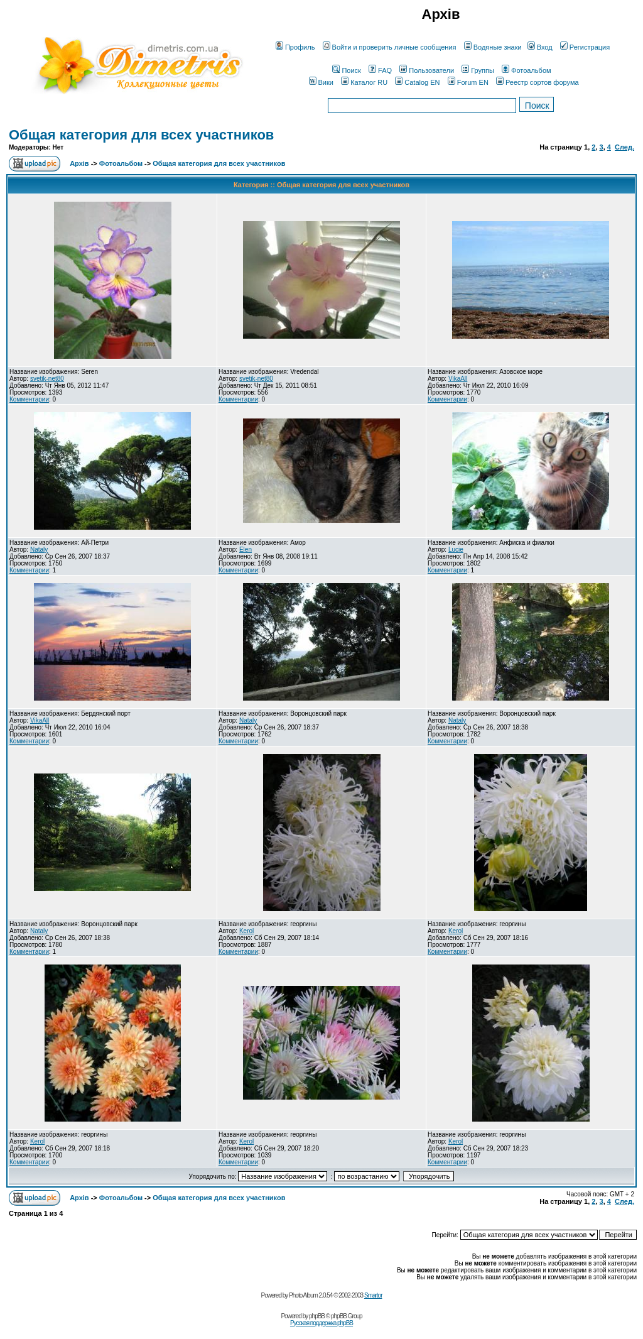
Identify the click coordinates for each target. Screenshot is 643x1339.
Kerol (246, 930)
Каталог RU (364, 82)
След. (624, 147)
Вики (321, 82)
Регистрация (585, 47)
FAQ (380, 70)
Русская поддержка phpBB (321, 1323)
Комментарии (29, 399)
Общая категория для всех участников (141, 135)
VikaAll (457, 378)
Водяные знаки (493, 47)
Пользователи (426, 70)
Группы (478, 70)
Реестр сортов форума (537, 82)
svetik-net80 (47, 378)
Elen (245, 549)
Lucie (455, 549)
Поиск (346, 70)
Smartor (373, 1295)
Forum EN (468, 82)
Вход (540, 47)
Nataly (39, 549)
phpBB (317, 1316)
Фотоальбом (526, 70)
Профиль (295, 47)
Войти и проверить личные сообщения (390, 47)
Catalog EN (417, 82)
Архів (79, 163)
